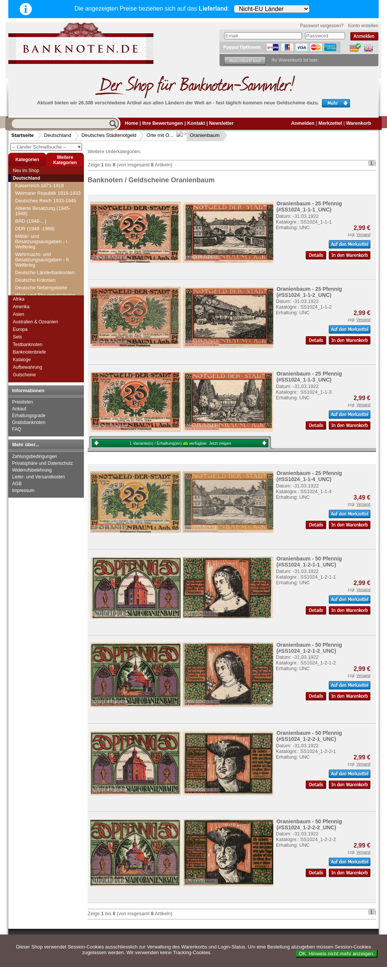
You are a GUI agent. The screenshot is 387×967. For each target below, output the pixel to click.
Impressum (23, 490)
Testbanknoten (27, 344)
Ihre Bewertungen (162, 123)
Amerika (21, 306)
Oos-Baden (32, 250)
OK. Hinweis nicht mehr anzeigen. (337, 953)
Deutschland (57, 135)
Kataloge (22, 359)
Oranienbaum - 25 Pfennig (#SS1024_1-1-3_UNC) (309, 377)
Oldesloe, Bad (35, 234)
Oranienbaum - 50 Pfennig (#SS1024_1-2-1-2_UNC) (309, 648)
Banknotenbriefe (29, 352)
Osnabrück (31, 287)
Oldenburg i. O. (36, 227)
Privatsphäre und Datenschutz (42, 463)
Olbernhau (31, 212)
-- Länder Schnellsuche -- (47, 147)
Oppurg (28, 257)
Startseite (22, 135)
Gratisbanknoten (28, 422)
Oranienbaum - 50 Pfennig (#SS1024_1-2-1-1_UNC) (309, 562)
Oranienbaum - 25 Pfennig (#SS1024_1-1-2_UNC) (309, 292)
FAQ (16, 429)
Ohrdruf (28, 204)
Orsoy (26, 280)
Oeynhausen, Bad (39, 189)
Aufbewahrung (27, 367)
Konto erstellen (363, 25)
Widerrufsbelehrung (32, 470)
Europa (20, 329)
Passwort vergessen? (322, 25)
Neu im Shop (26, 170)
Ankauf (19, 408)
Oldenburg (31, 219)
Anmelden (302, 123)
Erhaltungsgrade (28, 415)
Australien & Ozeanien (35, 321)
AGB (17, 483)
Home (131, 123)
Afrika (19, 299)
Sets (17, 337)
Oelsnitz (28, 182)
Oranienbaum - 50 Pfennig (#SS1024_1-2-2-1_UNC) (309, 736)
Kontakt (196, 123)
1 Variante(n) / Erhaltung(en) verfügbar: (180, 443)
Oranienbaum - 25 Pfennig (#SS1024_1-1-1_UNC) (309, 206)
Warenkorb (358, 123)
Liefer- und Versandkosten (38, 477)
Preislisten (22, 402)
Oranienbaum (199, 135)
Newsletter (221, 123)
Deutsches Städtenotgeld (109, 135)
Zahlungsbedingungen (34, 456)
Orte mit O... (160, 135)
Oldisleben (31, 242)
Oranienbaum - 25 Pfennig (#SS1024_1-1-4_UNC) (309, 476)
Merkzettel (330, 123)
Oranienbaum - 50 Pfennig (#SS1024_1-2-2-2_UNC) (309, 824)
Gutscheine (24, 374)
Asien (18, 314)
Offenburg (30, 197)
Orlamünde (31, 272)
